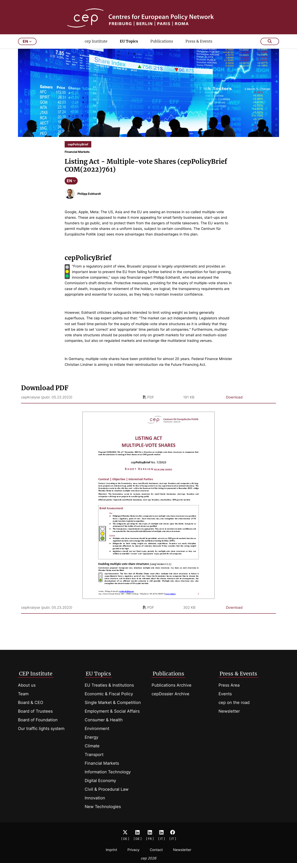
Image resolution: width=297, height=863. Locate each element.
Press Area (229, 685)
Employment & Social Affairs (112, 711)
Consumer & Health (104, 719)
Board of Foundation (38, 719)
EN (71, 186)
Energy (91, 737)
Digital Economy (100, 780)
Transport (94, 754)
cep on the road (234, 702)
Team (23, 693)
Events (225, 693)
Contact (156, 850)
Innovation (95, 797)
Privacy (133, 850)
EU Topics (129, 46)
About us (27, 685)
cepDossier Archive (170, 693)
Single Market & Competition (113, 702)
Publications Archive (171, 685)
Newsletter (229, 711)
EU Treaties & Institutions (109, 685)
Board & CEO (30, 702)
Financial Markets (102, 763)
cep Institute (96, 46)
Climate (92, 745)
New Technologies (103, 806)
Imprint (111, 850)
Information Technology (108, 771)
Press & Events (198, 46)
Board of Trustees (35, 711)
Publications (161, 46)
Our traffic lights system (41, 728)
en (27, 47)
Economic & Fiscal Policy (109, 693)
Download (234, 403)
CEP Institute (35, 673)
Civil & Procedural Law (106, 789)
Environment (97, 728)
